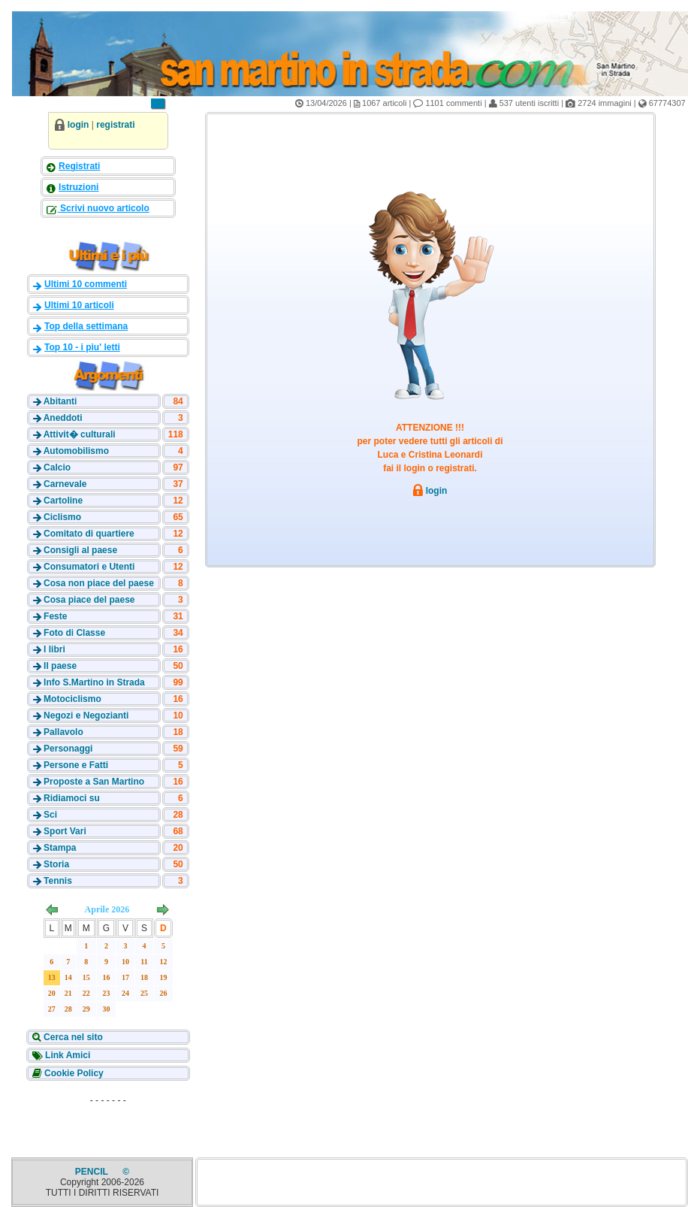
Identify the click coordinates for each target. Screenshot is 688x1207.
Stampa (60, 847)
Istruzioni (78, 187)
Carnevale (65, 484)
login (78, 124)
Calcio (57, 467)
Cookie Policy (73, 1073)
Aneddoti (63, 418)
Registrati (79, 166)
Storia (56, 864)
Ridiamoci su (72, 798)
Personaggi (68, 748)
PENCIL (92, 1171)
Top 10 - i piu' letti (82, 347)
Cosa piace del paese (89, 599)
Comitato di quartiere (89, 533)
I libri (54, 649)
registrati (115, 124)
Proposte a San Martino (94, 781)
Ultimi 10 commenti (85, 284)
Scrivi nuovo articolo (103, 208)
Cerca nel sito (72, 1037)
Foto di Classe (74, 633)
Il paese (60, 666)
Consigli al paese (80, 550)
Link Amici (67, 1055)
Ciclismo (62, 517)
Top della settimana (86, 326)
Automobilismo (76, 451)
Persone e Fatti (76, 765)
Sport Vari (65, 831)
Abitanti (60, 401)
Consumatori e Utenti (89, 566)
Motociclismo (72, 699)
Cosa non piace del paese (99, 583)
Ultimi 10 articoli (79, 305)
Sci (50, 814)
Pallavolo (63, 732)
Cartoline (63, 500)
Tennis (58, 881)
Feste (55, 616)
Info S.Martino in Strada (94, 682)
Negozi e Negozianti (86, 715)
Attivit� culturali (80, 434)
